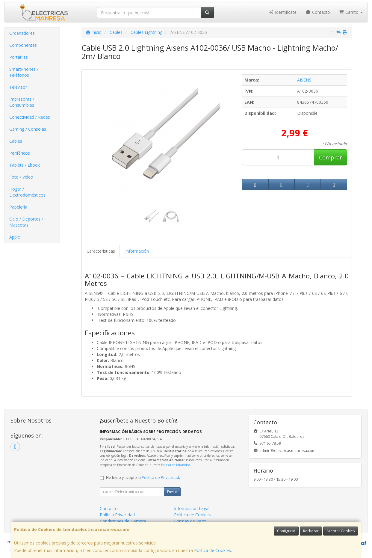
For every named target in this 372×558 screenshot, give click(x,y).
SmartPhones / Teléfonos (23, 72)
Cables (15, 141)
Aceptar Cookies (340, 530)
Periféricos (19, 153)
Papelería (18, 207)
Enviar (172, 491)
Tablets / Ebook (24, 165)
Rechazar (311, 530)
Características (101, 251)
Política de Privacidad (175, 465)
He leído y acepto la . (143, 477)
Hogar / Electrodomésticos (27, 192)
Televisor (18, 87)
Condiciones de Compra (123, 521)
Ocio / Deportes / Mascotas (26, 222)
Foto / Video (21, 177)
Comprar (330, 157)
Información (137, 251)
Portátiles (18, 57)
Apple (14, 237)
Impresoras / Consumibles (21, 102)
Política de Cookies (212, 550)
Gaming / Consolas (27, 129)
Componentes (23, 45)
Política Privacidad (117, 515)
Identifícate (283, 12)
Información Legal (191, 508)
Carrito (351, 12)
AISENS (304, 80)
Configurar (286, 530)
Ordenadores (22, 33)
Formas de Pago (190, 521)
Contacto (318, 12)
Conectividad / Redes (29, 117)
